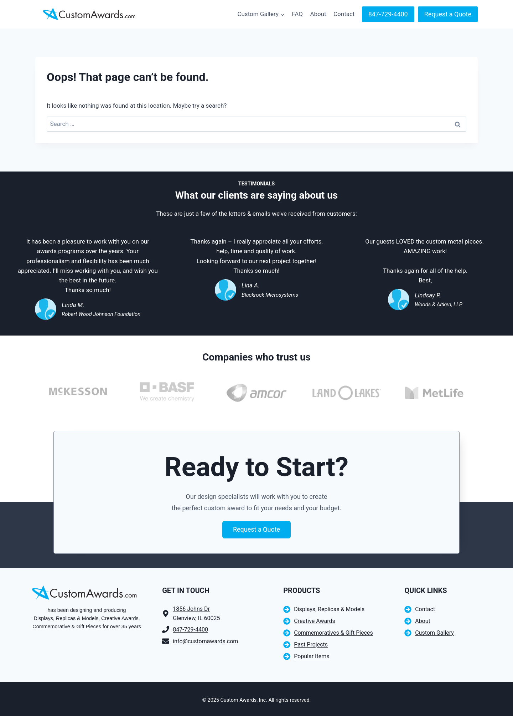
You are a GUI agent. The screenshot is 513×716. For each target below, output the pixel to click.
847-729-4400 (388, 14)
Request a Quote (447, 14)
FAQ (297, 13)
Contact (343, 13)
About (318, 13)
